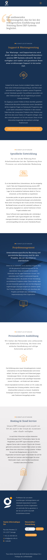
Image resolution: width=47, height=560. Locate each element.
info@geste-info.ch (11, 538)
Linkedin (8, 541)
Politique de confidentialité (23, 557)
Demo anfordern (31, 535)
